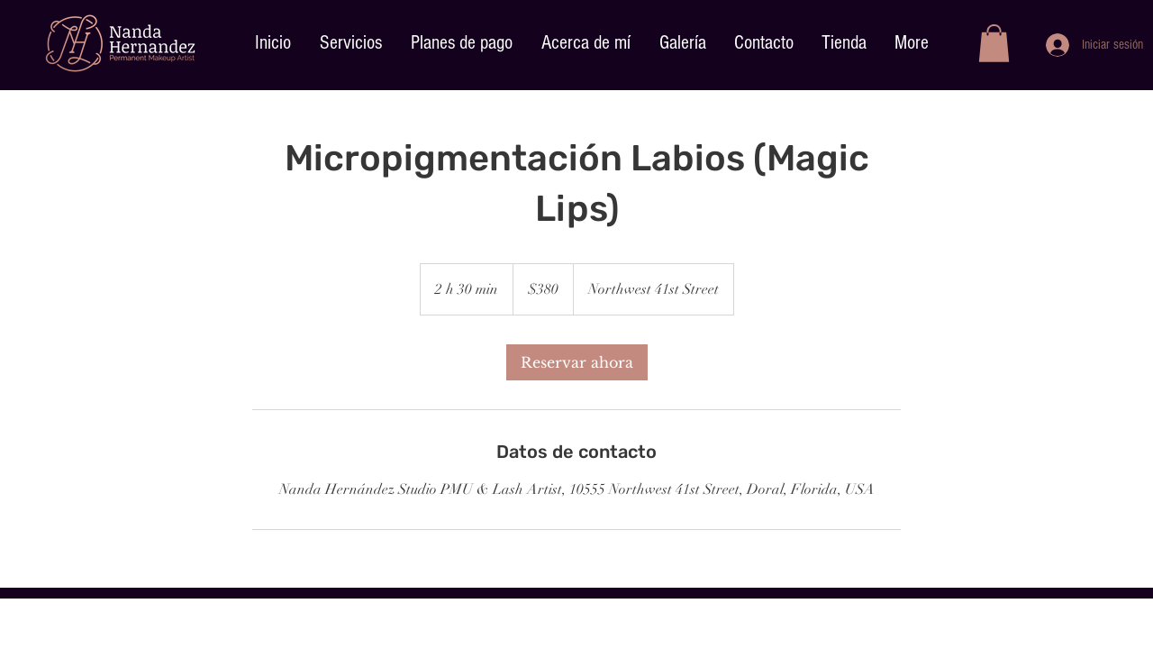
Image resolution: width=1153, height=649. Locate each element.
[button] (994, 43)
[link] (577, 362)
